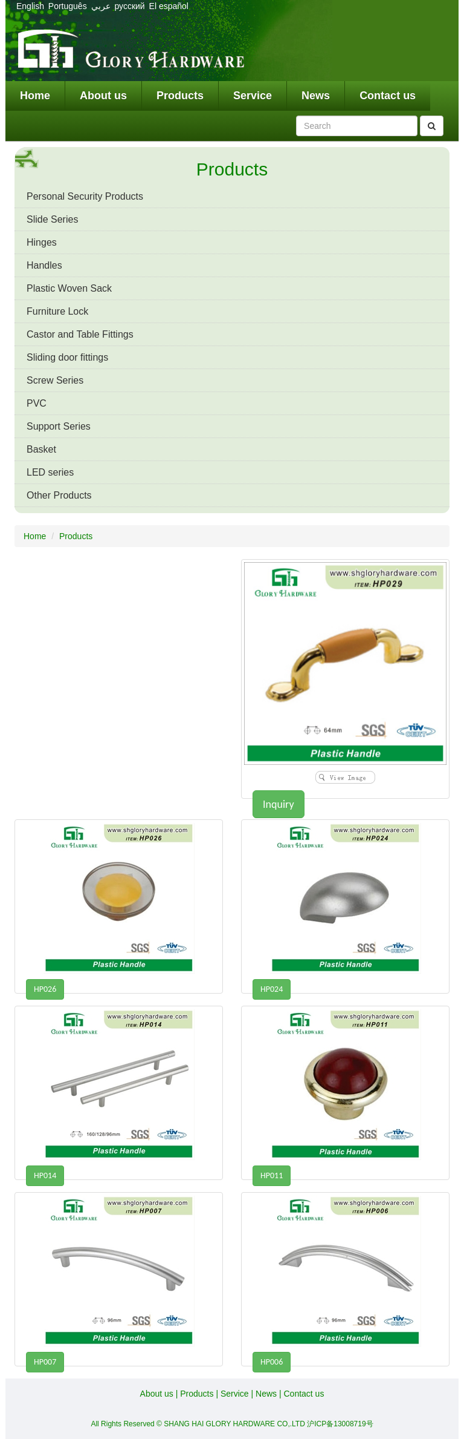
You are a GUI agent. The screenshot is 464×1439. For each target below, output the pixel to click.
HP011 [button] (271, 1175)
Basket (41, 449)
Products (180, 96)
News (315, 96)
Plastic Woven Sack (69, 288)
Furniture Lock (57, 311)
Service (252, 96)
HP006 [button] (271, 1362)
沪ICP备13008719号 (340, 1424)
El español (168, 6)
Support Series (59, 426)
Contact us (387, 96)
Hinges (42, 242)
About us (103, 96)
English (30, 6)
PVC (37, 403)
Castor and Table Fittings (80, 334)
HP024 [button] (271, 989)
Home (35, 96)
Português (67, 6)
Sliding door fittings (67, 357)
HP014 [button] (45, 1175)
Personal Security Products (85, 196)
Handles (44, 265)
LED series (50, 472)
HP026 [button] (45, 989)
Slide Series (52, 219)
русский (130, 6)
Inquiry (278, 804)
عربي (101, 6)
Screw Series (55, 380)
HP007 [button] (45, 1362)
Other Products (59, 495)
